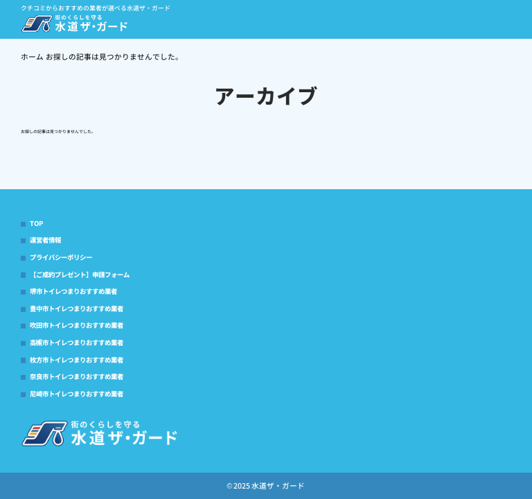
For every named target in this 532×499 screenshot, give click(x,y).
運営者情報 (45, 240)
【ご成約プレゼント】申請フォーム (80, 274)
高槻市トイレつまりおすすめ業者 (76, 342)
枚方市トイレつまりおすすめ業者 (76, 360)
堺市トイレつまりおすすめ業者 (73, 291)
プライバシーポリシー (61, 257)
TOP (36, 223)
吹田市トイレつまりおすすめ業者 (76, 325)
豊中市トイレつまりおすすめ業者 (76, 308)
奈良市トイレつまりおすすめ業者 (76, 376)
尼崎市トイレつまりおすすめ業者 (76, 394)
